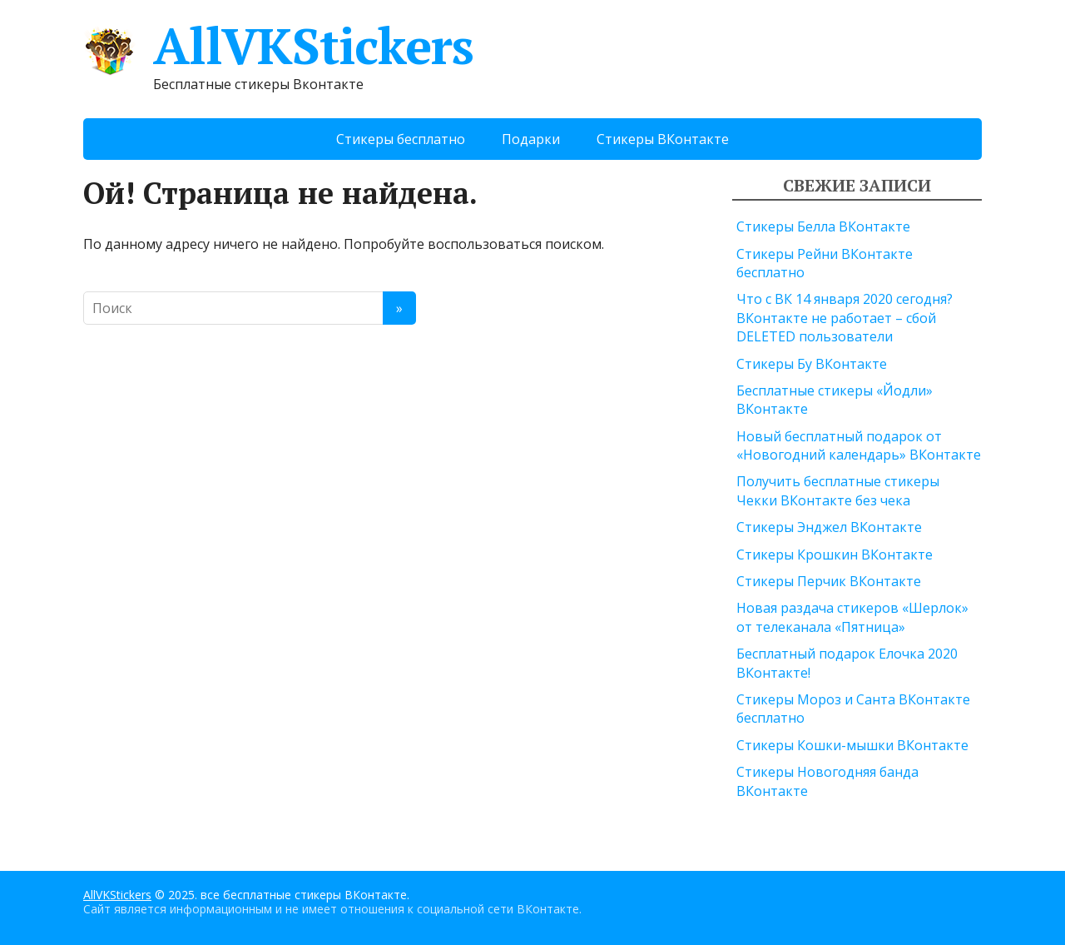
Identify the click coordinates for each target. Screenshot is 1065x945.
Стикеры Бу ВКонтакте (811, 364)
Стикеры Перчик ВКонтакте (828, 581)
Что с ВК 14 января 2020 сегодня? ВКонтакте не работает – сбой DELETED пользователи (844, 318)
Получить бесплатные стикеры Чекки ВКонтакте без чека (837, 490)
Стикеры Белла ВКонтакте (823, 226)
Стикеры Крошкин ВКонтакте (834, 554)
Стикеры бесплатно (400, 139)
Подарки (531, 139)
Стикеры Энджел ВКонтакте (829, 527)
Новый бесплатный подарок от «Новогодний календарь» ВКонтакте (858, 445)
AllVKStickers (278, 46)
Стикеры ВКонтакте (663, 139)
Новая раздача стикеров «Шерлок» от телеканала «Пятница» (852, 617)
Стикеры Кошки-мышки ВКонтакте (852, 745)
